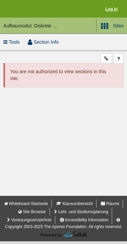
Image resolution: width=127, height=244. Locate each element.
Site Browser (32, 211)
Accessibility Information (84, 220)
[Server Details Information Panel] (118, 220)
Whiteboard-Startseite (26, 203)
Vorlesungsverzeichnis (29, 220)
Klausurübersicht (74, 203)
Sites (112, 26)
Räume (110, 203)
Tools (11, 42)
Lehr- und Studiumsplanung (81, 211)
